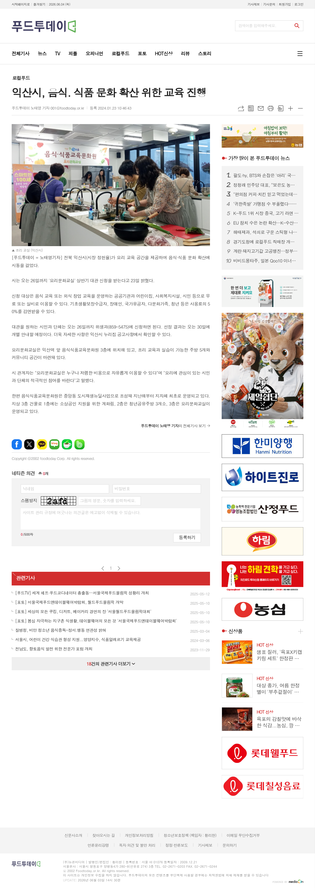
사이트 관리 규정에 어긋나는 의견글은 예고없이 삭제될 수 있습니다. (82, 512)
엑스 (29, 444)
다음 (119, 568)
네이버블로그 (54, 444)
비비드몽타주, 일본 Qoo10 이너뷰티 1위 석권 (266, 261)
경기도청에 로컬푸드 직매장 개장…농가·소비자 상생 (266, 242)
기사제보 (254, 4)
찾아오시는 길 (103, 835)
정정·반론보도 (176, 845)
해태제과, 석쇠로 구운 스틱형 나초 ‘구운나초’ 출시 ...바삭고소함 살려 (266, 232)
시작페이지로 (21, 4)
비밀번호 (122, 488)
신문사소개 (73, 835)
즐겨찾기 (39, 4)
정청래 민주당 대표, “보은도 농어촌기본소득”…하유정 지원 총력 (266, 185)
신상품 (235, 631)
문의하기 (229, 845)
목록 (251, 108)
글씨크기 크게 (290, 108)
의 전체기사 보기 (173, 425)
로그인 (298, 4)
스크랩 (281, 108)
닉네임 (28, 488)
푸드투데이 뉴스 (259, 158)
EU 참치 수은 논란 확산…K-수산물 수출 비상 (266, 223)
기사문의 (269, 4)
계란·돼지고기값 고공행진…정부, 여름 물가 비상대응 (266, 251)
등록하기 (187, 537)
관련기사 (25, 578)
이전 (102, 568)
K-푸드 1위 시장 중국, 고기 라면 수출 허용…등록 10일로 (266, 213)
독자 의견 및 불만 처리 (137, 845)
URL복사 (241, 108)
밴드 (79, 444)
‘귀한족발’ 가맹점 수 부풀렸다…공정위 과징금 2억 (266, 204)
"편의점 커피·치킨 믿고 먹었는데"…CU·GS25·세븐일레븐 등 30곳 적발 (266, 194)
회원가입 (285, 4)
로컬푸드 (21, 78)
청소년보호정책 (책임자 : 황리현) (190, 835)
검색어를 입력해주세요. (257, 25)
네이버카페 (67, 444)
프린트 (271, 108)
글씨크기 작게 (300, 108)
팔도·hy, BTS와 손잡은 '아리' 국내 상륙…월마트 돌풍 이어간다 (266, 175)
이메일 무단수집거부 (243, 835)
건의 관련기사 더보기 (110, 664)
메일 (261, 108)
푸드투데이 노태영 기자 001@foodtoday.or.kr (48, 108)
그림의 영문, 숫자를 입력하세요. (108, 500)
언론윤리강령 (98, 845)
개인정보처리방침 (139, 835)
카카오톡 (42, 444)
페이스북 (17, 444)
